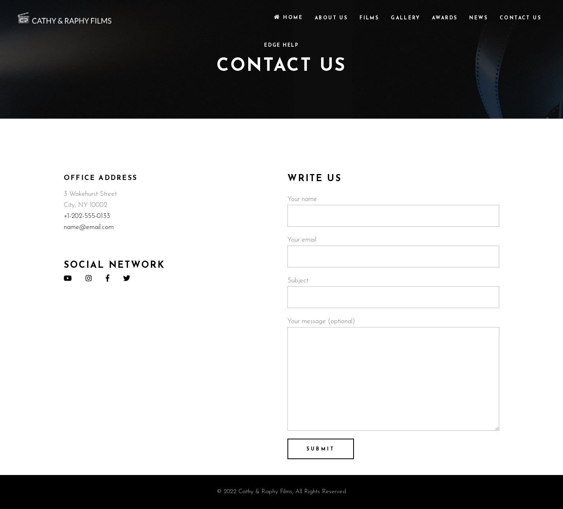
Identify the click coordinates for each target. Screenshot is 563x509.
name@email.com (89, 227)
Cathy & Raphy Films (265, 492)
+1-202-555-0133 (87, 216)
